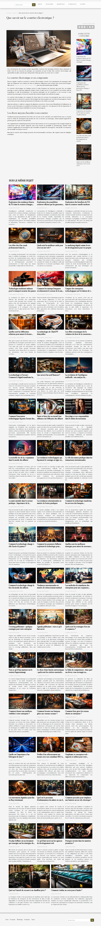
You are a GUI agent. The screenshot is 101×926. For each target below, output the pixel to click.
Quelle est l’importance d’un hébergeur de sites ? (19, 755)
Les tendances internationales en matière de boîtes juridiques (49, 502)
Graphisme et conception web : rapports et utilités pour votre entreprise (76, 756)
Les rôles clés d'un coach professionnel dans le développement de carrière (83, 138)
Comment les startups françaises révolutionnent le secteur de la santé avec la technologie (50, 291)
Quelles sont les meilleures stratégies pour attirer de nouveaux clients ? (78, 546)
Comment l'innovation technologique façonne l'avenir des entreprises (21, 418)
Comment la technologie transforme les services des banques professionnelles (78, 503)
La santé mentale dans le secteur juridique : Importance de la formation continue (21, 503)
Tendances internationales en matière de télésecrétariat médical (49, 586)
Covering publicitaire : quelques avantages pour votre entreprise (20, 627)
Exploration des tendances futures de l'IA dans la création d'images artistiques (83, 59)
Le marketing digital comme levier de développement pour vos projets (78, 246)
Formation (72, 4)
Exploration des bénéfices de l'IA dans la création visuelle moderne (83, 112)
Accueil (8, 13)
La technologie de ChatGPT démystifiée (47, 333)
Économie (49, 4)
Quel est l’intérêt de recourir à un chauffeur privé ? (27, 890)
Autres (82, 4)
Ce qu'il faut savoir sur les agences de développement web (49, 842)
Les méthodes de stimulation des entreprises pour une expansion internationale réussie (77, 587)
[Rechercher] (23, 4)
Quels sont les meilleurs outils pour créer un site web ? (83, 163)
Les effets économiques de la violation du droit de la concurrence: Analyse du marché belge (78, 334)
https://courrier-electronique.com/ (25, 85)
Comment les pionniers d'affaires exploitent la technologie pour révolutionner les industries (49, 546)
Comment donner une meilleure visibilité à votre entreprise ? (20, 712)
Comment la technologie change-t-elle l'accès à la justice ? (21, 545)
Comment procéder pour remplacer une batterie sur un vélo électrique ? (78, 798)
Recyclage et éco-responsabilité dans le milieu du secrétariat (77, 417)
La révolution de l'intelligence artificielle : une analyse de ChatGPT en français (76, 377)
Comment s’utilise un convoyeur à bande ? (66, 890)
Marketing (61, 4)
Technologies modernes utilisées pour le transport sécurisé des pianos (22, 289)
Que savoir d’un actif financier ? (48, 375)
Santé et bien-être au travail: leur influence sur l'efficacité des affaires (50, 417)
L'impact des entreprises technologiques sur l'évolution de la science (78, 291)
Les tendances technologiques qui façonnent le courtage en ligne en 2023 (49, 460)
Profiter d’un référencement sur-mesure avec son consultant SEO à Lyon (49, 756)
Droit (40, 4)
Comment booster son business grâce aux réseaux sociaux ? (48, 712)
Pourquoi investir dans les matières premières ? (78, 842)
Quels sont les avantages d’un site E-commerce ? (77, 627)
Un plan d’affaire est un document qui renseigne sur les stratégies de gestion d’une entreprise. (21, 843)
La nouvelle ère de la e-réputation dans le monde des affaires (21, 458)
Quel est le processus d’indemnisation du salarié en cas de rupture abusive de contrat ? (50, 800)
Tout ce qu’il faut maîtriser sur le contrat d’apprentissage (20, 671)
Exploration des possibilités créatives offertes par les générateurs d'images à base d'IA (82, 86)
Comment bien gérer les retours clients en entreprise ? (77, 712)
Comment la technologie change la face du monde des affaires (21, 586)
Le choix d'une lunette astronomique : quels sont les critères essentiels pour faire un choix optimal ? (50, 672)
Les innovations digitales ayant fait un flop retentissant (21, 798)
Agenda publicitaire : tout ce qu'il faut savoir (49, 627)
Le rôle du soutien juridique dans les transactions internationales (78, 458)
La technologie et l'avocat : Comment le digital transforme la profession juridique (21, 377)
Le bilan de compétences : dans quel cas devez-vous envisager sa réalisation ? (78, 672)
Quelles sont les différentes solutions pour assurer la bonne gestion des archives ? (20, 334)
